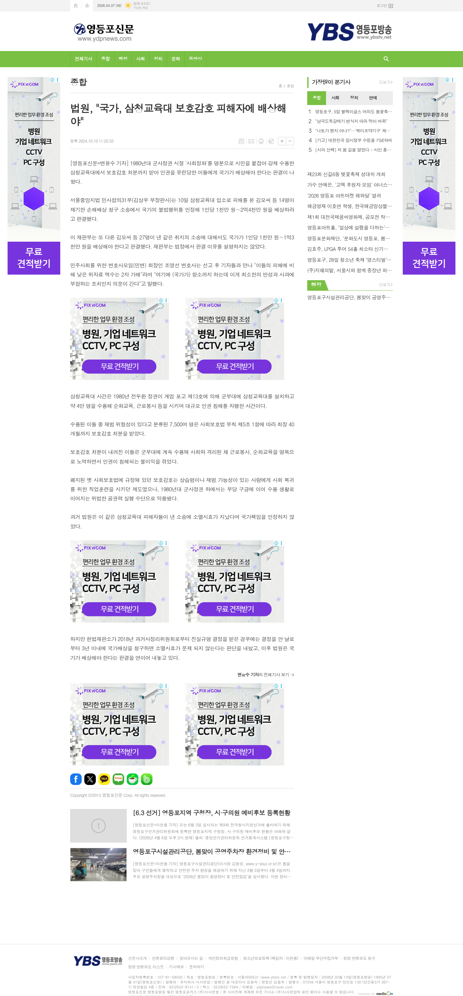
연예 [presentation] (373, 97)
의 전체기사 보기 (263, 674)
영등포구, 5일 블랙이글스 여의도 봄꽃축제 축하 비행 (354, 112)
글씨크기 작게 (290, 141)
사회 (140, 58)
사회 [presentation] (335, 97)
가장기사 (331, 82)
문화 (175, 58)
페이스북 (76, 779)
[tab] (316, 98)
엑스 (90, 779)
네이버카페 (132, 779)
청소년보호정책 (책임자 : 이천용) (270, 958)
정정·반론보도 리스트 (146, 966)
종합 (105, 58)
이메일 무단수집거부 (321, 958)
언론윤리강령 (163, 958)
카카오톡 (104, 779)
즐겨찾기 (87, 6)
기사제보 (176, 966)
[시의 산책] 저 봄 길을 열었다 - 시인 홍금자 (354, 150)
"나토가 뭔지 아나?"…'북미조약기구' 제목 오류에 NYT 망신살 (354, 131)
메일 (251, 141)
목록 (241, 141)
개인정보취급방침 (223, 958)
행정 (123, 58)
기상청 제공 (140, 8)
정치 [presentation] (354, 97)
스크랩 (271, 141)
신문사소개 (137, 958)
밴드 (146, 779)
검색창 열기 (386, 59)
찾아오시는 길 (191, 958)
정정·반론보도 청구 (359, 958)
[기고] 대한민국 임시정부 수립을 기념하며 (353, 140)
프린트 (261, 141)
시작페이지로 (75, 6)
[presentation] (387, 98)
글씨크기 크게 (282, 141)
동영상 (195, 58)
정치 (158, 58)
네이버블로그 (118, 779)
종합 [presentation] (316, 97)
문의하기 (196, 966)
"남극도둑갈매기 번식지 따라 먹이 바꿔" (351, 121)
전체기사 (83, 58)
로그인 (382, 5)
